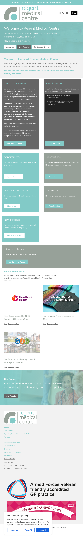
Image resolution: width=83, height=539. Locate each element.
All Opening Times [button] (17, 262)
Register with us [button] (14, 235)
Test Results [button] (54, 206)
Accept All (42, 530)
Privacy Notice (9, 452)
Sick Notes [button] (11, 206)
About (6, 434)
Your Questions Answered (14, 472)
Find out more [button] (54, 143)
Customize (14, 530)
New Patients (9, 465)
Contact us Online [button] (41, 47)
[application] (62, 103)
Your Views (8, 468)
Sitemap (7, 455)
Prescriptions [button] (54, 177)
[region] (28, 523)
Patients (8, 462)
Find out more (65, 2)
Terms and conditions (12, 449)
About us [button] (10, 47)
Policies (7, 443)
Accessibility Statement (13, 459)
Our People (8, 437)
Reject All (28, 530)
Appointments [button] (13, 177)
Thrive (49, 536)
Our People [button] (24, 47)
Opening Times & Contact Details (17, 440)
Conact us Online (50, 2)
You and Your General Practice (15, 475)
